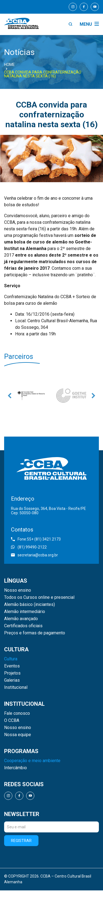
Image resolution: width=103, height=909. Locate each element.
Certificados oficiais (23, 626)
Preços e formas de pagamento (34, 633)
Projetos (12, 673)
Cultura (10, 659)
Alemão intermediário (24, 611)
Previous (9, 395)
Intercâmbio (15, 768)
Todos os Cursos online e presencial (39, 597)
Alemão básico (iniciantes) (29, 604)
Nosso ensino (17, 590)
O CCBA (11, 720)
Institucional (15, 687)
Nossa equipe (17, 735)
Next (93, 395)
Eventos (12, 666)
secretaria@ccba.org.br (34, 555)
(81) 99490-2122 (29, 547)
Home (9, 64)
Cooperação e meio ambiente (32, 761)
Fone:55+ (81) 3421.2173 (36, 539)
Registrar (21, 840)
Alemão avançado (21, 619)
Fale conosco (17, 713)
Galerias (12, 680)
